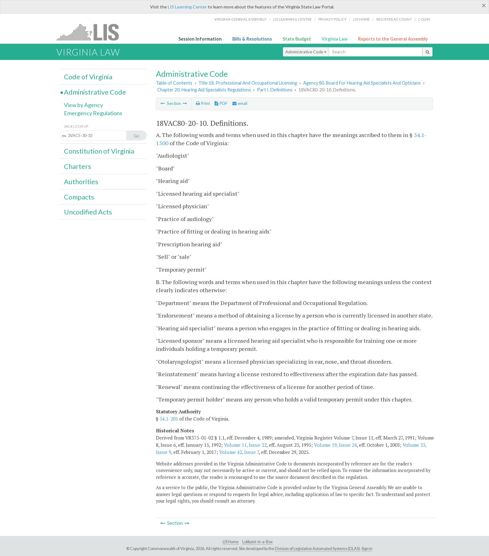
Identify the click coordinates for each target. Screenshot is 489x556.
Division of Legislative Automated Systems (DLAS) (317, 548)
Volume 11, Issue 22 (245, 445)
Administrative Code (306, 51)
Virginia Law (334, 39)
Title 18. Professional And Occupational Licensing (247, 83)
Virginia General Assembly (240, 19)
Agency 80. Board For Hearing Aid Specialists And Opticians (362, 83)
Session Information (200, 39)
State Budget (297, 39)
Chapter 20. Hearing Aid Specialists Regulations (204, 89)
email (239, 103)
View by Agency (83, 104)
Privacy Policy (332, 19)
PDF (221, 103)
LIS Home (231, 541)
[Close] (484, 5)
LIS (91, 32)
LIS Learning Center (187, 6)
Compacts (79, 197)
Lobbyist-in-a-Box (257, 541)
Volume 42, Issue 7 (239, 452)
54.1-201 (169, 419)
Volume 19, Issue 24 (335, 445)
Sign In (366, 548)
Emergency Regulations (93, 113)
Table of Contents (174, 83)
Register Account (394, 19)
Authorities (81, 182)
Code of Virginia (88, 77)
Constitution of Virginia (99, 151)
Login (424, 19)
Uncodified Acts (88, 212)
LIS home (361, 19)
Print (203, 103)
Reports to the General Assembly (393, 39)
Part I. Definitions (275, 89)
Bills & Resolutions (252, 39)
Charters (77, 166)
